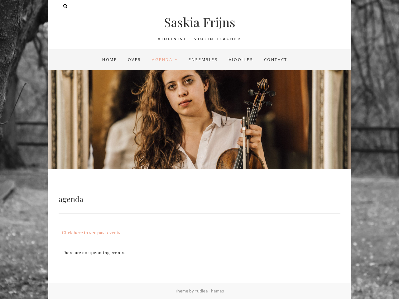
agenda (162, 59)
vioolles (241, 59)
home (109, 59)
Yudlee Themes (209, 291)
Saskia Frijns (199, 22)
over (134, 59)
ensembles (203, 59)
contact (275, 59)
